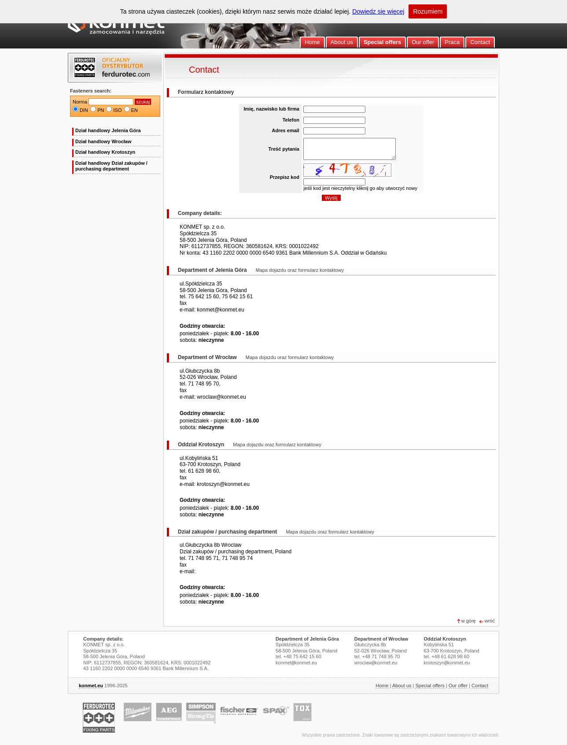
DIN (84, 110)
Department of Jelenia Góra (307, 638)
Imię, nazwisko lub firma (271, 108)
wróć (490, 620)
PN (100, 110)
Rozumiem (427, 11)
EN (134, 110)
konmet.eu (91, 685)
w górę (468, 620)
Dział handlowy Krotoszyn (105, 152)
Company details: (103, 638)
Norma (80, 101)
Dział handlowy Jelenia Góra (108, 130)
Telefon (291, 119)
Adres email (285, 130)
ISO (118, 110)
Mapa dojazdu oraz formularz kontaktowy (300, 270)
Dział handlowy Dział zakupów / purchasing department (111, 166)
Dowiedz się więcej (378, 11)
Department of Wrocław (381, 638)
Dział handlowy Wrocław (103, 141)
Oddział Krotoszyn (444, 638)
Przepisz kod (284, 177)
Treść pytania (284, 149)
